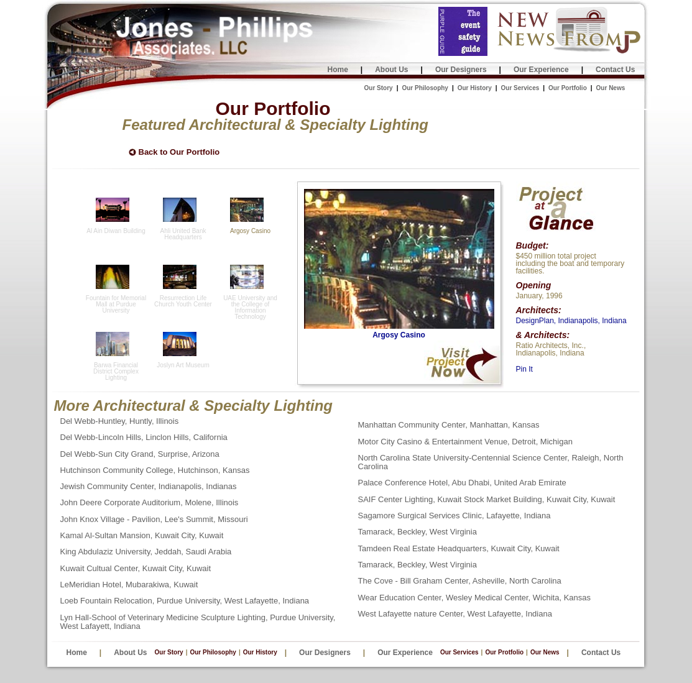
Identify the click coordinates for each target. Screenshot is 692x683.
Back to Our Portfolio (179, 152)
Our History (475, 88)
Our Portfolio (567, 88)
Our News (610, 88)
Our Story (378, 88)
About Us (391, 69)
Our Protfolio (504, 652)
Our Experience (541, 69)
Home (338, 69)
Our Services (520, 88)
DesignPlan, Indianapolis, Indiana (571, 320)
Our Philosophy (425, 88)
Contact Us (615, 69)
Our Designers (461, 69)
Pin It (524, 369)
